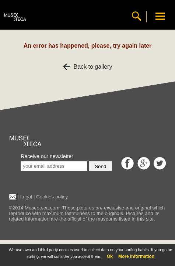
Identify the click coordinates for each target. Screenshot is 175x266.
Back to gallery (87, 67)
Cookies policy (52, 197)
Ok (110, 256)
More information (136, 256)
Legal (26, 197)
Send (100, 166)
